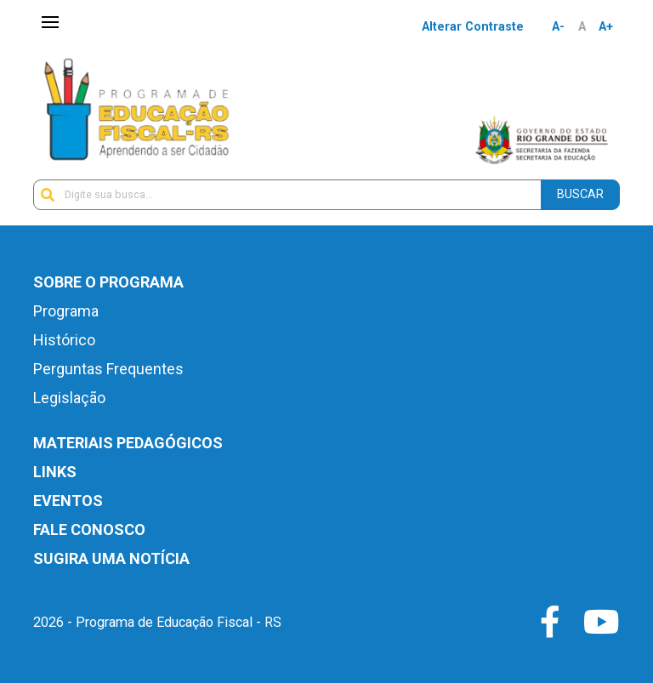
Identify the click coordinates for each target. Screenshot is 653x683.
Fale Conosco (89, 529)
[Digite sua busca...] (287, 194)
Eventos (68, 500)
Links (55, 472)
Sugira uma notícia (111, 558)
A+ (606, 27)
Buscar (580, 194)
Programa (66, 311)
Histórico (64, 340)
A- (558, 27)
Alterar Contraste (473, 27)
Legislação (69, 398)
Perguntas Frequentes (108, 369)
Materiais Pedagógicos (128, 443)
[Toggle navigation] (50, 23)
